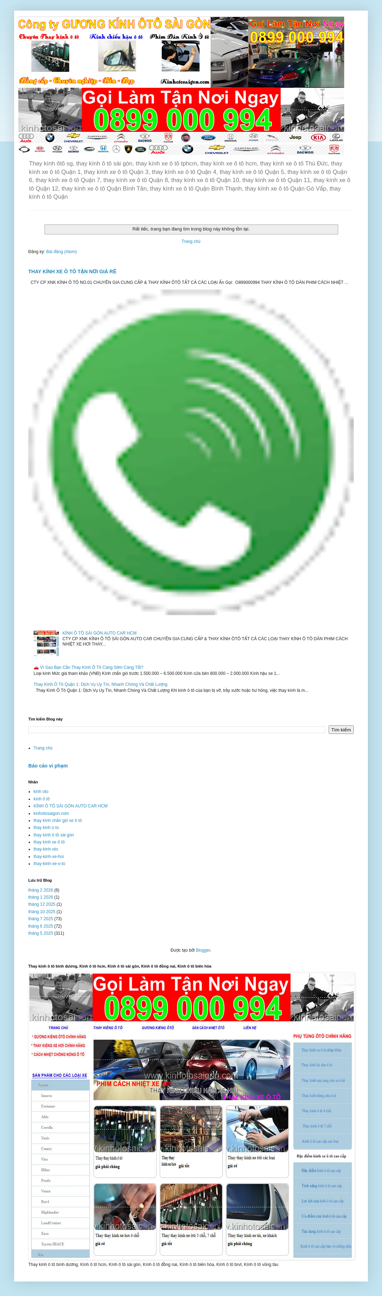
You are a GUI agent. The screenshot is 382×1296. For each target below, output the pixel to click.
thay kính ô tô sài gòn (54, 835)
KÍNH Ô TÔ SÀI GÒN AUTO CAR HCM (100, 633)
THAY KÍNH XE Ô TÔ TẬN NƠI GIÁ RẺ (72, 271)
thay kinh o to (46, 827)
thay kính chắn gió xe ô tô (58, 820)
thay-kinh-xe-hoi (49, 856)
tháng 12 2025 (41, 904)
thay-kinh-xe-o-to (49, 863)
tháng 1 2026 (40, 897)
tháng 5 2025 (40, 933)
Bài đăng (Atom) (61, 251)
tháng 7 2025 (40, 918)
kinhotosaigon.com (51, 813)
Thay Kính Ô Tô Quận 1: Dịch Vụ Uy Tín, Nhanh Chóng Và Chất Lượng (101, 684)
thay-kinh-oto (46, 849)
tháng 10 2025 (41, 911)
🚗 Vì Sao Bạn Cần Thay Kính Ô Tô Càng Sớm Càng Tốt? (88, 667)
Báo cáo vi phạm (48, 766)
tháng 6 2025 (40, 926)
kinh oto (41, 791)
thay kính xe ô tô (49, 842)
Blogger (203, 950)
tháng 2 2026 (40, 890)
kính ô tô (42, 798)
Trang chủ (191, 241)
